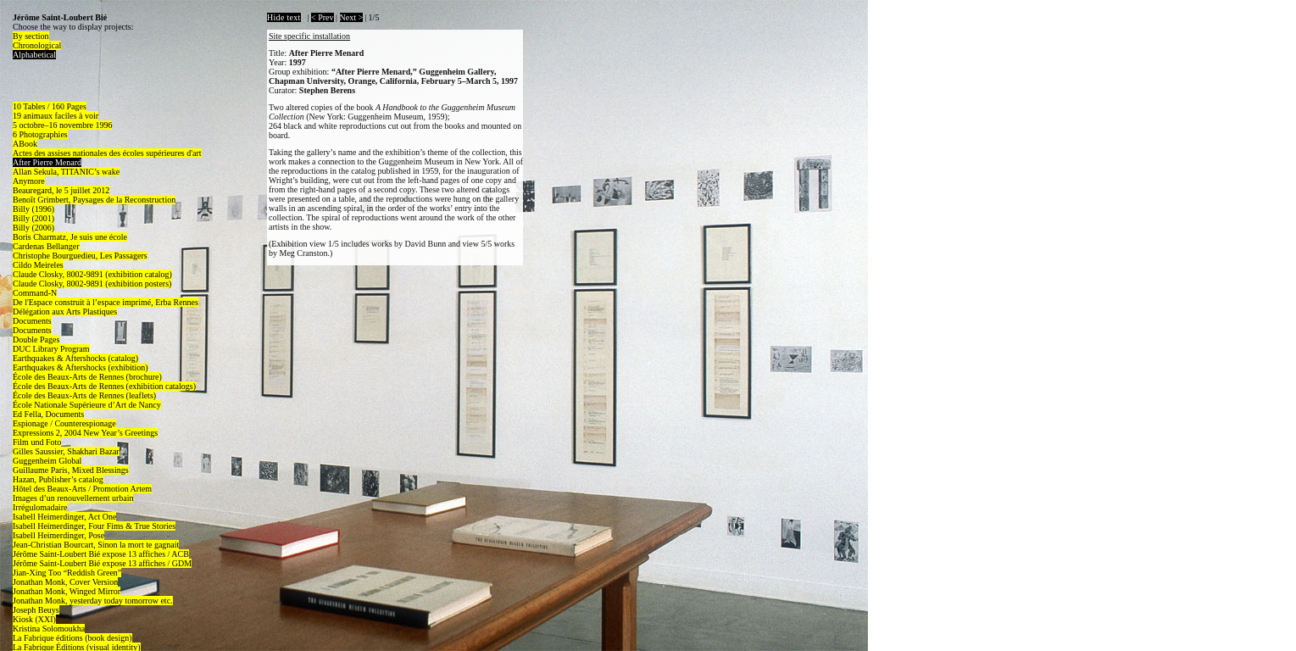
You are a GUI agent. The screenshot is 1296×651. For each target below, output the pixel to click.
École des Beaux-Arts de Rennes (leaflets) (84, 395)
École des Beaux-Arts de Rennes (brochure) (87, 376)
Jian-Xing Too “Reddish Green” (67, 572)
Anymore (29, 181)
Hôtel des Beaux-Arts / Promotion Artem (82, 488)
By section (31, 36)
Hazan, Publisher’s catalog (58, 479)
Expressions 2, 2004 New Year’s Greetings (85, 432)
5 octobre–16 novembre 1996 (62, 125)
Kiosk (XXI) (34, 619)
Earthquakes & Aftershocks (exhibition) (80, 367)
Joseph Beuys (36, 610)
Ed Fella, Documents (48, 414)
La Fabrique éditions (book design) (72, 638)
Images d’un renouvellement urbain (73, 498)
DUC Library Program (51, 348)
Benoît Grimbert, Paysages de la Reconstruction (94, 199)
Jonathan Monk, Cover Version (65, 582)
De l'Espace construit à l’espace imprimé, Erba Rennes (105, 302)
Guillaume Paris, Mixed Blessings (71, 470)
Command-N (35, 293)
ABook (25, 143)
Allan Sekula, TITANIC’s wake (66, 171)
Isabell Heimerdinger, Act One (64, 516)
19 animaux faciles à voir (55, 115)
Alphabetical (34, 54)
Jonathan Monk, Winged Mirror (66, 591)
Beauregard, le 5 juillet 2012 (61, 190)
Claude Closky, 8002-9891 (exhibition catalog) (92, 274)
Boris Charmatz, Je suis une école (70, 237)
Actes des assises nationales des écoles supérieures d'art (107, 153)
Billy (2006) (33, 227)
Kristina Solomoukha (49, 628)
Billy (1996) (33, 209)
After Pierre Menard (47, 162)
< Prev (322, 17)
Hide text (284, 17)
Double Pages (36, 339)
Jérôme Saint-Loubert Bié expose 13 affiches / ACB (101, 554)
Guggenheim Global (47, 460)
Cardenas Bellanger (46, 246)
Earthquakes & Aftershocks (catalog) (75, 358)
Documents (32, 321)
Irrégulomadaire (40, 507)
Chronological (37, 45)
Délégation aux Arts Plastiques (65, 311)
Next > (352, 17)
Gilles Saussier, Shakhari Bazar (66, 451)
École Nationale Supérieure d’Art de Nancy (87, 404)
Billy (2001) (33, 218)
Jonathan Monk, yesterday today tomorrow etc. (93, 600)
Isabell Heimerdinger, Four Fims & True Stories (94, 526)
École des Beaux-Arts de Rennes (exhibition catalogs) (104, 386)
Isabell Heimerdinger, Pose (58, 535)
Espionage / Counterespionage (64, 423)
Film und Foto (37, 442)
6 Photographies (40, 134)
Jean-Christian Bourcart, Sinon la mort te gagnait (96, 544)
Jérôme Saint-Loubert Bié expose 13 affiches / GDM (102, 563)
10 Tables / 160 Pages (49, 106)
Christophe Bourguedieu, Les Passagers (80, 255)
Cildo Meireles (38, 265)
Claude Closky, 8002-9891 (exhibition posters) (92, 283)
